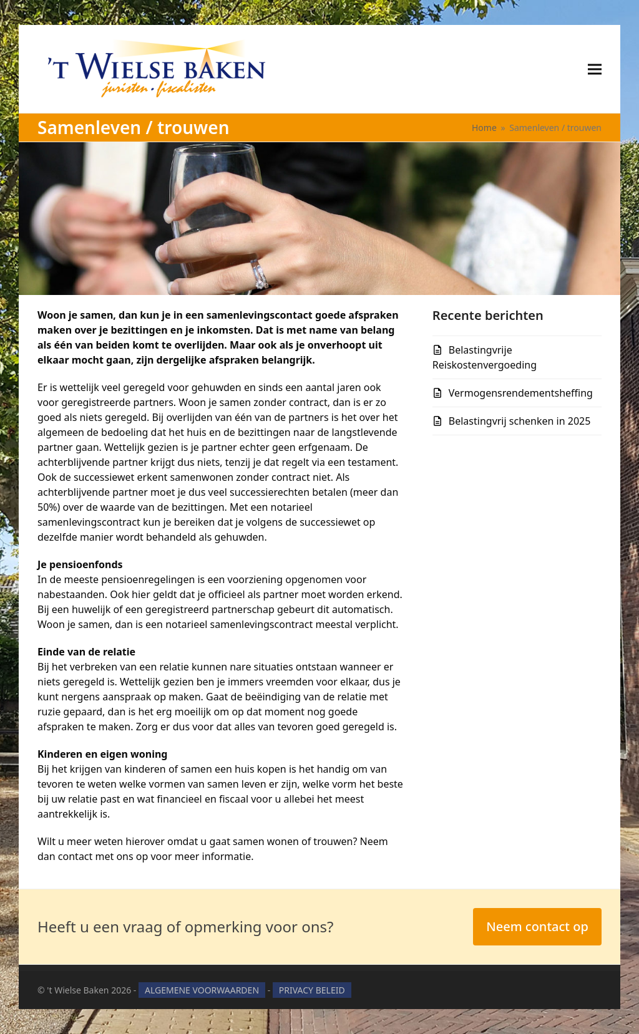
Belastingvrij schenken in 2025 (520, 421)
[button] (595, 69)
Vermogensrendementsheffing (521, 393)
